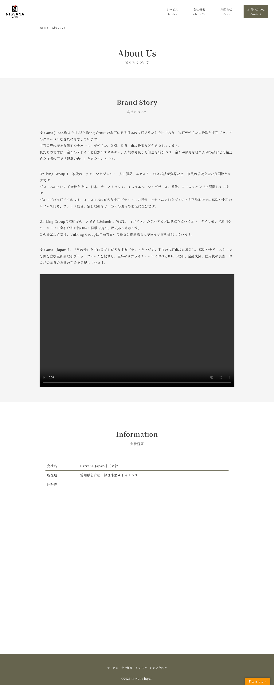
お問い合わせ (158, 668)
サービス (112, 668)
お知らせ (141, 668)
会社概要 (127, 668)
